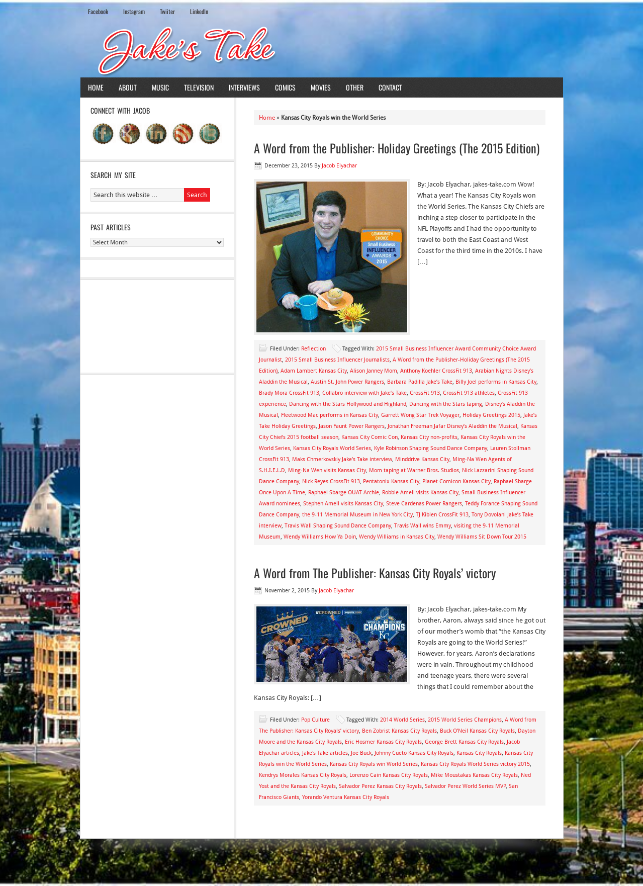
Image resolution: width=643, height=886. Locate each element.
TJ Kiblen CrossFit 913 (442, 514)
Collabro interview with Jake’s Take (364, 393)
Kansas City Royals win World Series (374, 764)
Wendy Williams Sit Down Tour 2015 (481, 537)
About (128, 87)
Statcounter (17, 880)
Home (96, 87)
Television (199, 87)
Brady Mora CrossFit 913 (289, 393)
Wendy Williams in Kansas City (396, 537)
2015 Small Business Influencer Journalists (337, 360)
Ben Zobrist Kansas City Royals (399, 731)
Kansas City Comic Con (369, 437)
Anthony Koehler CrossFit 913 (436, 371)
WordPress (519, 859)
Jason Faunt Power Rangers (352, 426)
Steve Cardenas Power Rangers (424, 503)
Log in (549, 859)
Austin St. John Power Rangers (347, 382)
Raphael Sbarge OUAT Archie (343, 492)
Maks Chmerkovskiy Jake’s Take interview (342, 459)
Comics (285, 87)
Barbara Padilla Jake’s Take (419, 382)
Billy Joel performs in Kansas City (495, 382)
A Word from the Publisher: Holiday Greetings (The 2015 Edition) (396, 148)
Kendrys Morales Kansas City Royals (302, 775)
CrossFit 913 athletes (469, 393)
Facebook (98, 11)
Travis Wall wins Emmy (422, 525)
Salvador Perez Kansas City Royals (380, 786)
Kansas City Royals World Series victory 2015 (475, 764)
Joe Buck (361, 753)
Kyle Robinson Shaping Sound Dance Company (430, 448)
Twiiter (167, 11)
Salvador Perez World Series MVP (465, 786)
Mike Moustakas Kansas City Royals (474, 775)
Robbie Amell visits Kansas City (420, 492)
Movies (321, 87)
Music (160, 87)
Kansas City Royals (479, 753)
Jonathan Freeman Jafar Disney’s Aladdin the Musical (452, 426)
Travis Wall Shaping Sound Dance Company (338, 525)
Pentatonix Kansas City (391, 481)
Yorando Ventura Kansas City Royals (345, 797)
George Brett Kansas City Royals (464, 742)
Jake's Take (321, 49)
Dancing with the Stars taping (445, 404)
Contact (390, 87)
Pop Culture (315, 720)
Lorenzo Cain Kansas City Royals (388, 775)
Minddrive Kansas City (422, 459)
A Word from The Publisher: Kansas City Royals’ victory (375, 573)
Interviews (244, 87)
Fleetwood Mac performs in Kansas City (329, 415)
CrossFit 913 (425, 393)
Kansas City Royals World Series (332, 448)
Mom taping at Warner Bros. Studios (414, 470)
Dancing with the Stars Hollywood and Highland (347, 404)
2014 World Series (402, 720)
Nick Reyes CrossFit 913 (331, 481)
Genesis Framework (472, 859)
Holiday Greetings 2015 (491, 415)
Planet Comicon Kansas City (456, 481)
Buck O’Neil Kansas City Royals (477, 731)
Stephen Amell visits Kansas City (343, 503)
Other (354, 87)
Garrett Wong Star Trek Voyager (420, 415)
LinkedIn (199, 11)
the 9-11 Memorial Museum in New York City (357, 514)
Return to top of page (117, 859)
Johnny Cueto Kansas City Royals (414, 753)
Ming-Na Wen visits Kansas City (327, 470)
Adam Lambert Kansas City (314, 371)
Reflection (313, 348)
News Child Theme (407, 859)
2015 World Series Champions (465, 720)
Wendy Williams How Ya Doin (320, 537)
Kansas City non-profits (429, 437)
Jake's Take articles (325, 753)
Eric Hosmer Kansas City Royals (383, 742)
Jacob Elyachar (339, 165)
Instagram (134, 11)
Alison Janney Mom (373, 371)
